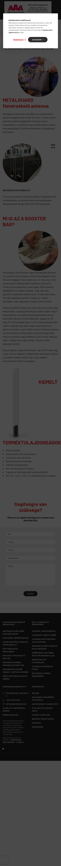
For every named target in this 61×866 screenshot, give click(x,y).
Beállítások (18, 39)
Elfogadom (36, 40)
